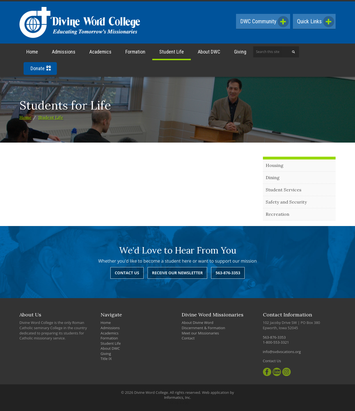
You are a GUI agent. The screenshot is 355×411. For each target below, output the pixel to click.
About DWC (209, 52)
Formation (135, 52)
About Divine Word (197, 322)
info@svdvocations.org (282, 351)
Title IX (106, 358)
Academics (100, 52)
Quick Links (315, 21)
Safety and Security (286, 202)
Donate (41, 68)
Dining (273, 177)
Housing (274, 165)
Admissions (63, 52)
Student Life (171, 52)
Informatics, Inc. (177, 397)
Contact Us (127, 272)
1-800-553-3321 (276, 342)
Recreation (277, 214)
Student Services (283, 189)
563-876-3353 (227, 272)
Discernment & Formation (203, 327)
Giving (240, 52)
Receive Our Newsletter (177, 272)
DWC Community (264, 21)
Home (32, 52)
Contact (188, 338)
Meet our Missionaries (200, 333)
